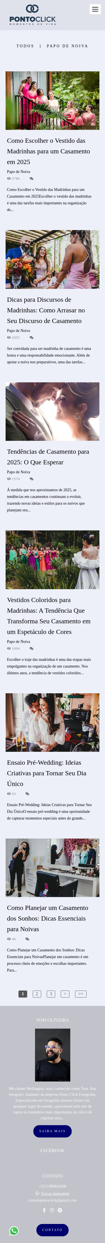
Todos (25, 46)
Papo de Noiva (67, 46)
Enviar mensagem (55, 1180)
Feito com (52, 1238)
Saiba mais (52, 1117)
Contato (52, 1216)
